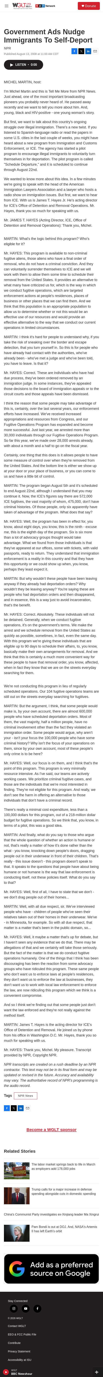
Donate (90, 6)
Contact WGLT (17, 1326)
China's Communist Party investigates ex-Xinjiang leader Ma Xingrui (51, 1214)
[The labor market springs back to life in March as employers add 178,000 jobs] (17, 1170)
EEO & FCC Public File (22, 1334)
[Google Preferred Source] (51, 1269)
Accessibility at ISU (19, 1359)
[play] (6, 1372)
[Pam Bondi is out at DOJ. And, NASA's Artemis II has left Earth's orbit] (17, 1233)
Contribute (14, 1343)
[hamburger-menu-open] (6, 6)
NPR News (25, 1095)
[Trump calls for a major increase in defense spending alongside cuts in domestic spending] (17, 1195)
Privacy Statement (19, 1351)
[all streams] (98, 1372)
